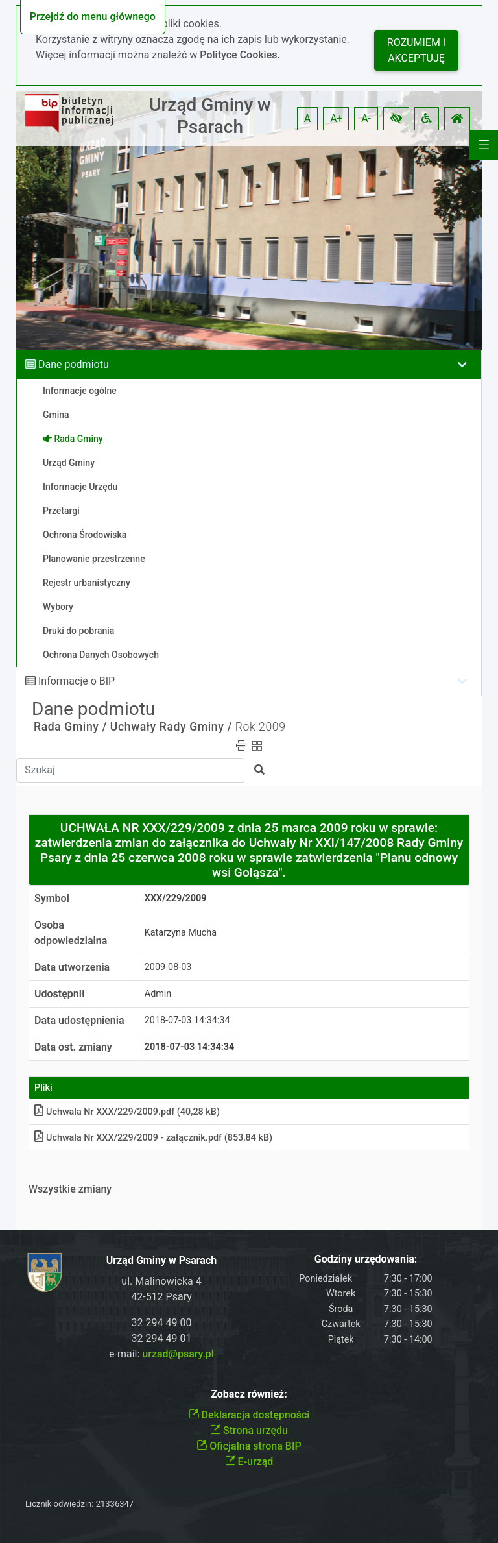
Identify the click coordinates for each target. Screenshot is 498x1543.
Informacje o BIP (76, 681)
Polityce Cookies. (240, 55)
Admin (158, 993)
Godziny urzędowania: (365, 1259)
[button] (396, 118)
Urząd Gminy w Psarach (210, 116)
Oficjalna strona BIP (248, 1446)
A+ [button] (336, 118)
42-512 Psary (161, 1297)
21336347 (115, 1504)
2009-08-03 (168, 967)
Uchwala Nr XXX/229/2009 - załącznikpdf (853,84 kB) (153, 1137)
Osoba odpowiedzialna (70, 933)
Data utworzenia (72, 967)
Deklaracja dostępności (249, 1415)
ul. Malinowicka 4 (161, 1281)
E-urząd (249, 1461)
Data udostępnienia (79, 1020)
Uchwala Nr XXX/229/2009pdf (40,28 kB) (127, 1111)
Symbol (51, 898)
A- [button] (366, 118)
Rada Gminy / (70, 726)
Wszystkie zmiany (70, 1189)
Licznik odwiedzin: (59, 1504)
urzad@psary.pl (178, 1354)
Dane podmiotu (73, 364)
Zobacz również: (249, 1394)
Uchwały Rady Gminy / (171, 726)
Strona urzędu (249, 1430)
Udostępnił (59, 994)
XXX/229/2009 (176, 898)
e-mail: (161, 1354)
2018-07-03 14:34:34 (187, 1020)
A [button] (307, 118)
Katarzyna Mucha (181, 932)
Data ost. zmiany (73, 1047)
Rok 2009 (260, 726)
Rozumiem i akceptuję (416, 50)
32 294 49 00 (162, 1323)
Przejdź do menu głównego (93, 16)
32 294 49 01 (162, 1338)
